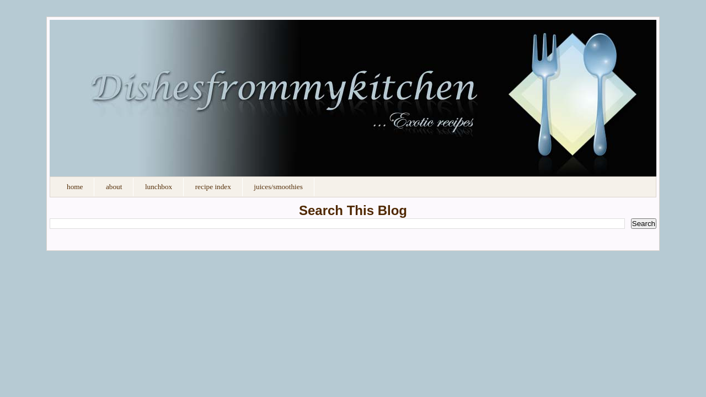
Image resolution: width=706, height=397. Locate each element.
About (114, 187)
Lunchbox (158, 187)
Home (75, 187)
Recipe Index (213, 187)
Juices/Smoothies (278, 187)
